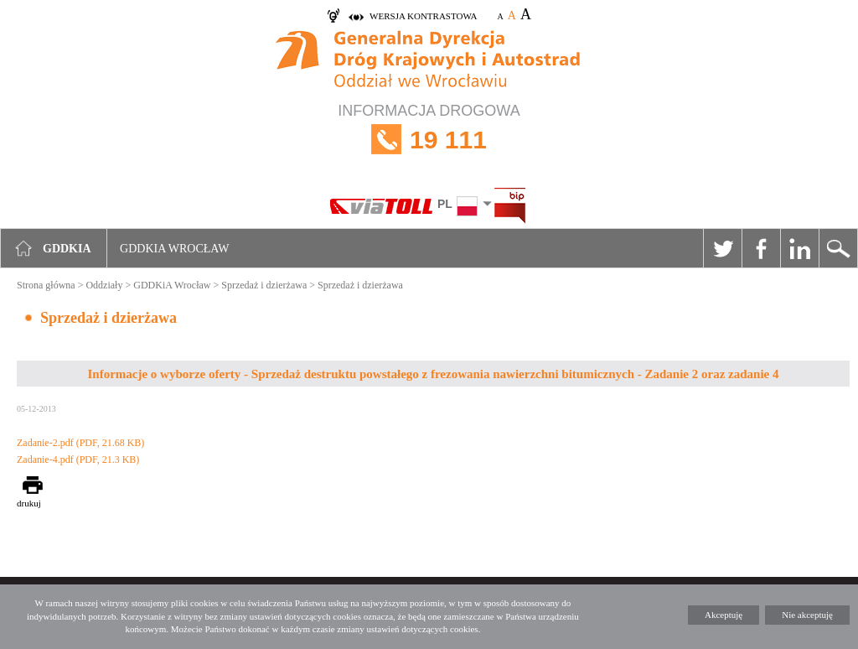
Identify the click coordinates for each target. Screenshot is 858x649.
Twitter (722, 248)
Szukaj (838, 248)
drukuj (29, 503)
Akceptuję (723, 615)
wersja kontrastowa (423, 16)
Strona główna (46, 285)
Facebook (761, 248)
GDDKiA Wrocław (171, 285)
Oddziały (103, 285)
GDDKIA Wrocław (174, 248)
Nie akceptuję (807, 615)
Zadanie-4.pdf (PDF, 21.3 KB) (78, 459)
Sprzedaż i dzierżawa (264, 285)
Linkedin (799, 248)
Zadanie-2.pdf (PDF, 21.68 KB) (80, 443)
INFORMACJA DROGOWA (429, 139)
